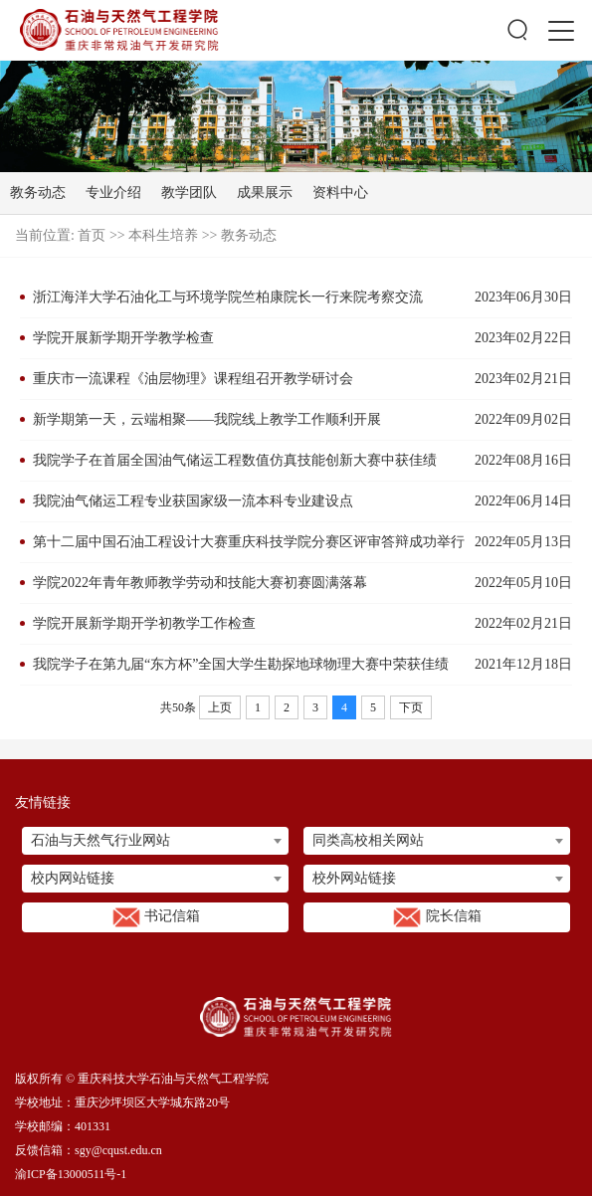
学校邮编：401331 (62, 1126)
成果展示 (265, 192)
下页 (411, 707)
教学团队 (189, 192)
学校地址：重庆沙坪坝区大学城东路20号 (122, 1102)
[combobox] (155, 841)
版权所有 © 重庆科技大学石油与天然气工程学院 (142, 1079)
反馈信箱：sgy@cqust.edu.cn (88, 1150)
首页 (91, 235)
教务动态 (38, 192)
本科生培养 (163, 235)
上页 (220, 707)
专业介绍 (113, 192)
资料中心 (340, 192)
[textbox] (155, 841)
